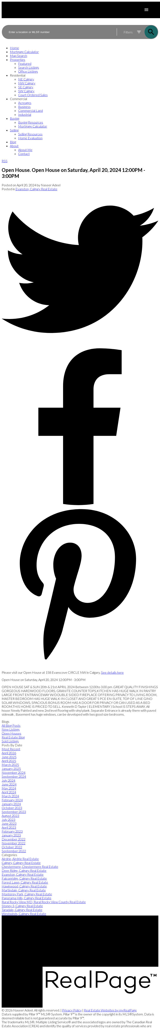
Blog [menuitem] (13, 142)
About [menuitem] (14, 146)
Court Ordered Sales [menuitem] (33, 95)
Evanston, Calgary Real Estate (36, 189)
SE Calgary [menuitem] (25, 87)
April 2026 (9, 753)
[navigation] (80, 101)
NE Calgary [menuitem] (26, 79)
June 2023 (9, 823)
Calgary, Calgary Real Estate (21, 863)
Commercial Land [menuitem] (30, 110)
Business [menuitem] (24, 107)
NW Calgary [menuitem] (26, 83)
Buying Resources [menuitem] (30, 122)
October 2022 (12, 847)
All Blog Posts (11, 725)
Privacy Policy (72, 1010)
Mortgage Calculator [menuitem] (24, 52)
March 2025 (10, 765)
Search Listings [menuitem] (28, 67)
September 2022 (14, 851)
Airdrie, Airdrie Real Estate (20, 859)
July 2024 (8, 780)
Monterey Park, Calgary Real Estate (27, 894)
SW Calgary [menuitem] (26, 91)
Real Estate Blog (13, 737)
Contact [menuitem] (24, 154)
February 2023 (12, 831)
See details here (112, 672)
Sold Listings (10, 741)
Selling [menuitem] (14, 130)
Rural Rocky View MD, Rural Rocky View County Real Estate (44, 902)
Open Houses (11, 733)
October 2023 (12, 808)
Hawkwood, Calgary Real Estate (24, 886)
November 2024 (13, 772)
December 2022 (13, 839)
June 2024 (9, 784)
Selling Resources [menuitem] (30, 134)
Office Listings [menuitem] (28, 71)
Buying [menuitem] (14, 118)
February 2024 (12, 800)
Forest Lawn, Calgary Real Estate (25, 882)
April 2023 (9, 827)
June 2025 (9, 757)
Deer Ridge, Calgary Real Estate (24, 870)
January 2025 (11, 768)
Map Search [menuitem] (18, 56)
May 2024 (9, 788)
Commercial (18, 99)
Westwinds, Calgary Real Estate (24, 914)
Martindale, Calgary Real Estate (24, 890)
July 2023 (8, 819)
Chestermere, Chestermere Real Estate (30, 866)
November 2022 (13, 843)
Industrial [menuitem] (24, 114)
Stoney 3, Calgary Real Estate (22, 906)
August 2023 (10, 816)
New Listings (11, 729)
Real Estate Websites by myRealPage (110, 1010)
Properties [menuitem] (17, 59)
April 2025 (9, 761)
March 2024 (10, 796)
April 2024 (9, 792)
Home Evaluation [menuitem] (30, 138)
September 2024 (14, 776)
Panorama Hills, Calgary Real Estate (26, 898)
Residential (17, 75)
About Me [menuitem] (25, 150)
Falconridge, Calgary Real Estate (24, 878)
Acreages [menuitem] (24, 103)
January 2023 (11, 835)
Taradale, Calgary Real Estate (22, 910)
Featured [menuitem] (24, 63)
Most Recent (11, 749)
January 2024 (11, 804)
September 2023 (14, 812)
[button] (80, 928)
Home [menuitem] (14, 48)
